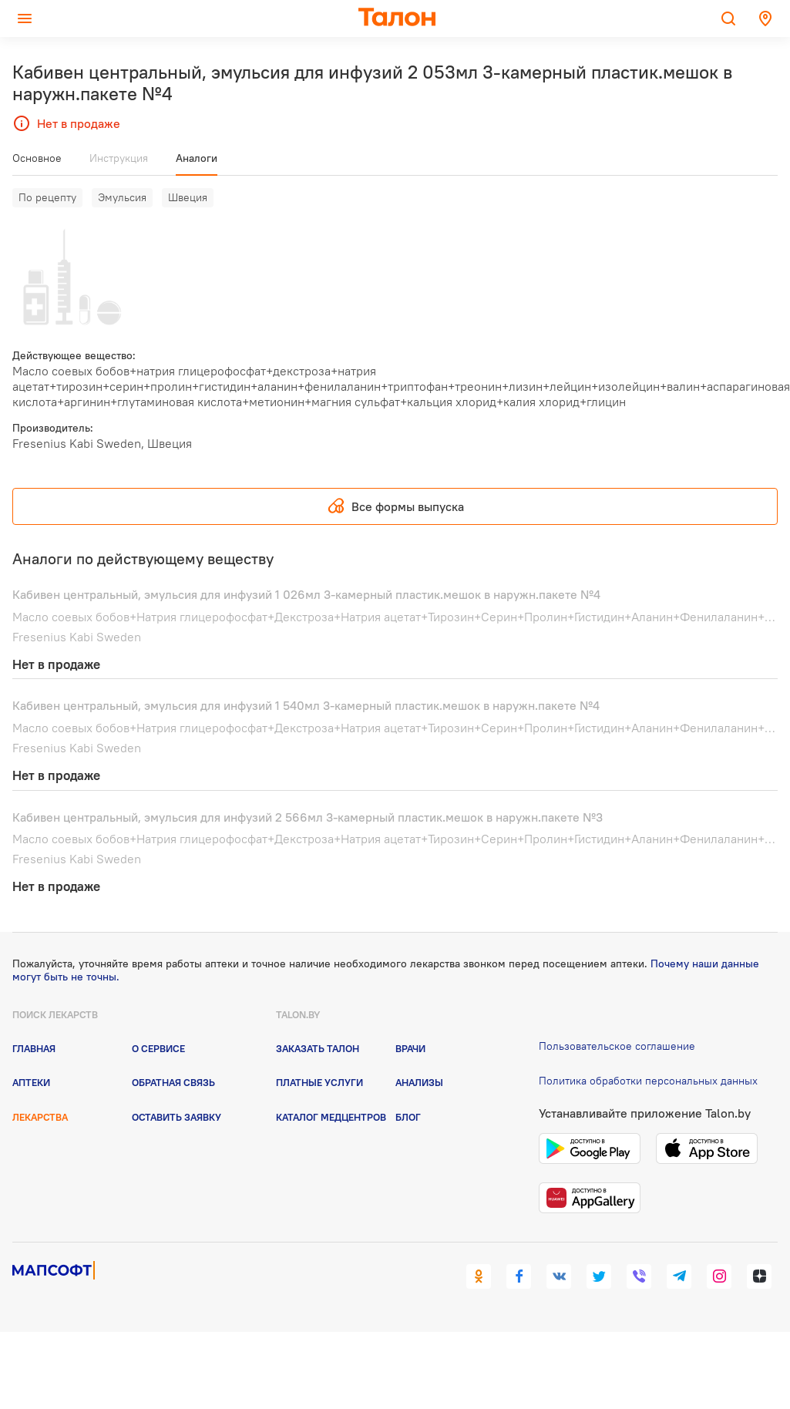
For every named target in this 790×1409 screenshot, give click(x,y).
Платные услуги (319, 1082)
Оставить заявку (176, 1117)
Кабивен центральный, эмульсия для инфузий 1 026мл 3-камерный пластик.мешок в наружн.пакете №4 (306, 594)
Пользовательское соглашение (617, 1046)
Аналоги (196, 158)
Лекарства (40, 1117)
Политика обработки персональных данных (648, 1081)
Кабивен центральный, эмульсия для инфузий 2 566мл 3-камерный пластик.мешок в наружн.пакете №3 (307, 817)
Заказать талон (317, 1048)
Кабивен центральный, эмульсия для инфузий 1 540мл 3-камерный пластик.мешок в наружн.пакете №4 (306, 705)
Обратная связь (173, 1082)
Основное (37, 158)
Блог (408, 1117)
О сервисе (158, 1048)
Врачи (410, 1048)
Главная (33, 1048)
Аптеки (31, 1082)
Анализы (419, 1082)
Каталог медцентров (331, 1117)
